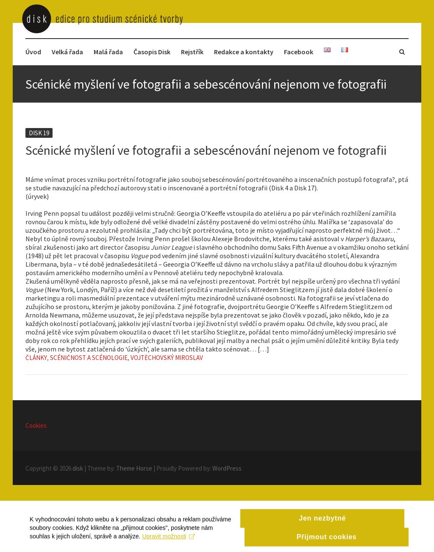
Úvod (33, 51)
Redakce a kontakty (243, 51)
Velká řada (67, 51)
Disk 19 (39, 133)
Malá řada (108, 51)
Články (36, 358)
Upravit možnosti (168, 542)
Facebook (298, 51)
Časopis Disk (152, 51)
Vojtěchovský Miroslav (167, 358)
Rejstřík (192, 51)
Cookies (36, 425)
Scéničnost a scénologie (89, 358)
